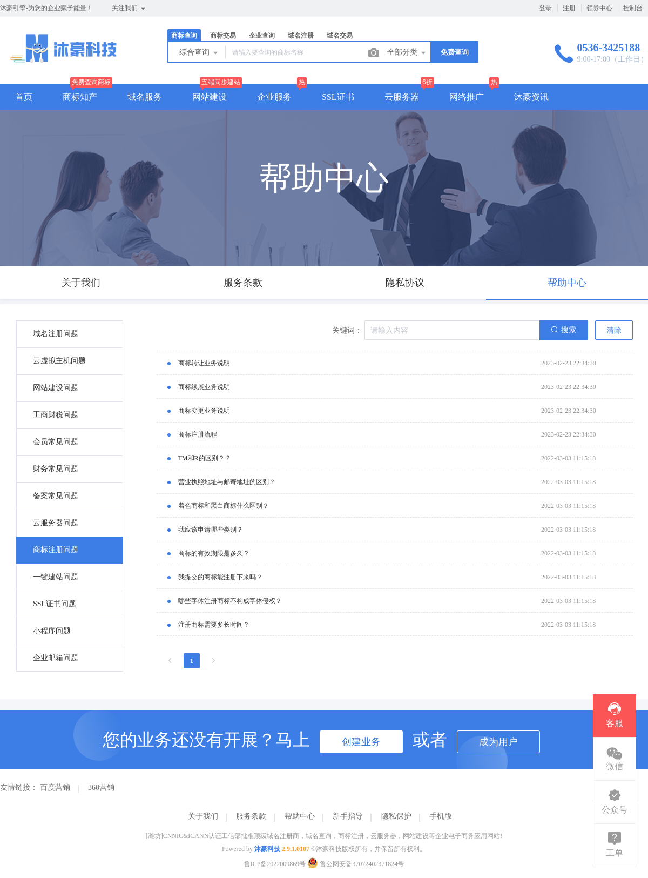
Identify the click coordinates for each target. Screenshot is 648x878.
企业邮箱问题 (55, 658)
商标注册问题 (55, 550)
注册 (569, 8)
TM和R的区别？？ (204, 458)
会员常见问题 (55, 442)
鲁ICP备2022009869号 (275, 864)
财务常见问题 (55, 469)
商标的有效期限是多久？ (213, 553)
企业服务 (274, 97)
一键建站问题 (55, 577)
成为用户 (498, 741)
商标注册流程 (197, 434)
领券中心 (599, 8)
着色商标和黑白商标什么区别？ (223, 506)
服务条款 (251, 816)
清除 (614, 330)
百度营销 (55, 787)
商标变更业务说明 (204, 410)
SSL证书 (338, 97)
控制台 (633, 8)
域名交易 (340, 35)
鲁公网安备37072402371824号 (355, 864)
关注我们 (129, 9)
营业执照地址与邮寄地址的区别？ (226, 482)
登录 (545, 8)
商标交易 (223, 35)
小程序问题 (52, 631)
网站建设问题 (55, 388)
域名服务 (144, 97)
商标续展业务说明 (204, 387)
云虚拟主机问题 (59, 361)
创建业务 (361, 741)
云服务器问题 (55, 523)
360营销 (101, 787)
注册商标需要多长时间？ (213, 624)
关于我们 (203, 816)
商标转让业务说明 (204, 363)
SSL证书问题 (54, 604)
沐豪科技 (267, 849)
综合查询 (199, 52)
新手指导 (348, 816)
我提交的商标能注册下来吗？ (220, 577)
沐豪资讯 (531, 97)
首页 (23, 97)
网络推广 (466, 97)
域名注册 (301, 35)
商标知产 (80, 97)
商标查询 (184, 35)
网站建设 (209, 97)
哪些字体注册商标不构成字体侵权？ (230, 601)
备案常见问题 (55, 496)
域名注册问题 (55, 334)
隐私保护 (396, 816)
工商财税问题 (55, 415)
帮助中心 (300, 816)
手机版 (440, 816)
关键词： (347, 330)
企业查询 (262, 35)
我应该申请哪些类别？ (210, 529)
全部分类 (407, 52)
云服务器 (401, 97)
